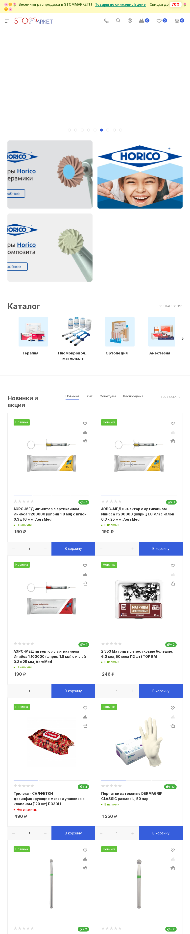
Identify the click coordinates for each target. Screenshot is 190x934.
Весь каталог (172, 396)
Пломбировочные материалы (73, 356)
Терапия (30, 353)
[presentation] (183, 339)
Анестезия (159, 353)
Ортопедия (117, 353)
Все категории (171, 306)
